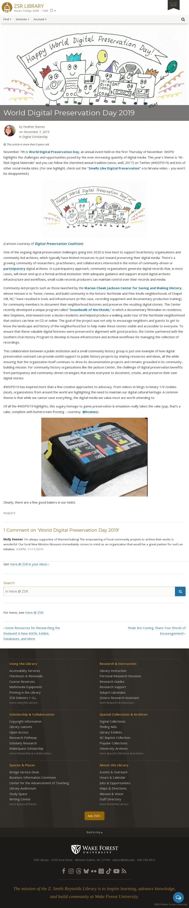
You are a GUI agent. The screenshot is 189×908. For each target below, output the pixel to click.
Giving (173, 4)
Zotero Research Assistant (119, 698)
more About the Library (114, 804)
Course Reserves (22, 681)
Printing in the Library (25, 692)
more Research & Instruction (117, 702)
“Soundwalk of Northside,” (90, 309)
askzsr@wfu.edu (123, 860)
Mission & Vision (111, 794)
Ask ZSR (93, 816)
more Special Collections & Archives (121, 753)
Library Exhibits (111, 732)
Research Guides (112, 681)
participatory (14, 268)
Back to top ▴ (94, 832)
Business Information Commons (32, 777)
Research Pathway (23, 737)
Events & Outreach (113, 772)
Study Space (18, 794)
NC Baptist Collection (115, 737)
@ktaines (89, 412)
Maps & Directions (113, 788)
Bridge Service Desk (24, 772)
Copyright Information (25, 721)
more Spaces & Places (22, 804)
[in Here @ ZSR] (89, 591)
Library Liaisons (20, 727)
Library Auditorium (22, 788)
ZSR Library (29, 5)
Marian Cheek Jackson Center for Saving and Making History (132, 288)
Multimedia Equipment (25, 687)
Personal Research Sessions (120, 676)
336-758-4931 (146, 860)
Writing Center (20, 799)
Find (6, 19)
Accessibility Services (24, 670)
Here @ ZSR (34, 612)
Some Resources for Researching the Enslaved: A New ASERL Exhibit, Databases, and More (31, 633)
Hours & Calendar (113, 777)
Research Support (113, 687)
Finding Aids (108, 727)
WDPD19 (10, 513)
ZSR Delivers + (22, 698)
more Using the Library (23, 702)
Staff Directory (110, 799)
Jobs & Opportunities (115, 783)
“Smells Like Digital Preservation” (114, 168)
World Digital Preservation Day (54, 152)
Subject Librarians (113, 692)
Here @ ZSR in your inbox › (29, 564)
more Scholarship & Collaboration (30, 753)
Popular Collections (113, 743)
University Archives (114, 748)
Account (39, 19)
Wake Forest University (94, 849)
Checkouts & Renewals (26, 676)
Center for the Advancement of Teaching (39, 783)
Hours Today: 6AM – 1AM (31, 11)
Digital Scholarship (35, 137)
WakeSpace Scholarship (26, 748)
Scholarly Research (23, 743)
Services (21, 19)
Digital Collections (112, 721)
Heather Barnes (34, 127)
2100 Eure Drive (62, 860)
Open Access (19, 732)
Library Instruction (113, 670)
